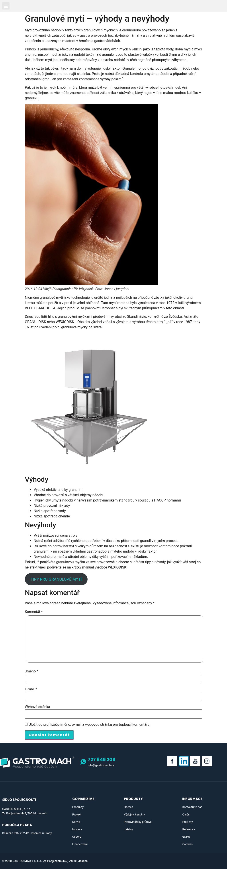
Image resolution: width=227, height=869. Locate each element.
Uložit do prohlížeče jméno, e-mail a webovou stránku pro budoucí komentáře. (89, 724)
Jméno (31, 671)
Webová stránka (37, 707)
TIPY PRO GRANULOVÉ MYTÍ (56, 579)
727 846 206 (101, 759)
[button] (6, 6)
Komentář (34, 612)
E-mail (31, 689)
